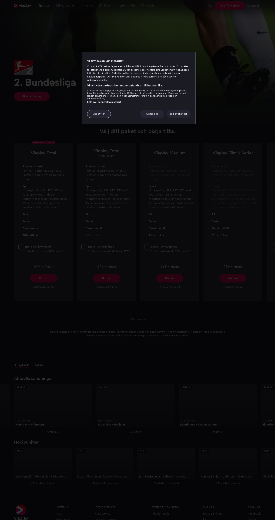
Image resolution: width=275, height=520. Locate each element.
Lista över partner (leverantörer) (104, 102)
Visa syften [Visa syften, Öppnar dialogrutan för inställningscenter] (99, 113)
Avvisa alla (152, 113)
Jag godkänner (178, 113)
